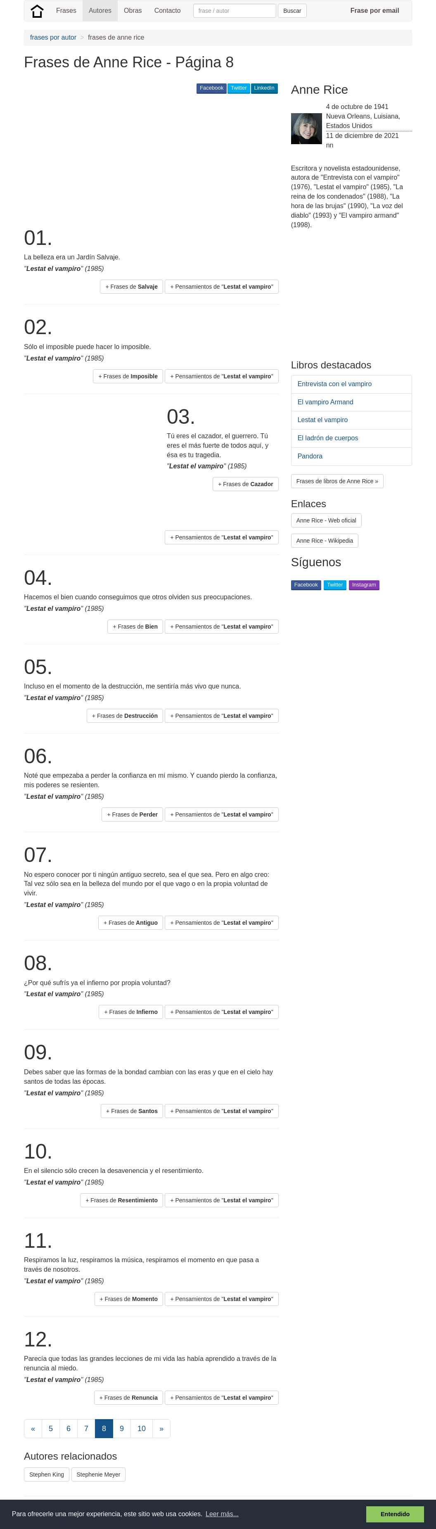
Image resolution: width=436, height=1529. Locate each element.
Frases (66, 10)
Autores (100, 10)
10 (141, 1429)
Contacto (167, 10)
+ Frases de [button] (131, 286)
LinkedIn (264, 88)
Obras (133, 10)
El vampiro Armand (325, 402)
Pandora (310, 456)
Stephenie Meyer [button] (99, 1474)
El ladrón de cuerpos (328, 438)
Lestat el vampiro (323, 419)
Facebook (211, 88)
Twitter (238, 88)
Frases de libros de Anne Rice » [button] (337, 481)
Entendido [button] (395, 1514)
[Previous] (33, 1428)
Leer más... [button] (222, 1513)
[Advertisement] (174, 159)
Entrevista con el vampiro (335, 383)
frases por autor (53, 37)
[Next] (161, 1428)
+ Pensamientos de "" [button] (221, 286)
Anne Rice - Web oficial (326, 520)
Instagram (364, 585)
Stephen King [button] (46, 1474)
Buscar (292, 10)
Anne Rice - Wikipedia (324, 540)
